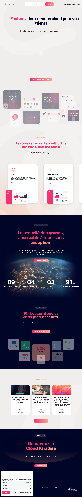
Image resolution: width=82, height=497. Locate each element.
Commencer (41, 465)
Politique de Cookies (72, 488)
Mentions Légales (71, 489)
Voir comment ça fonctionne (41, 79)
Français (76, 2)
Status (56, 487)
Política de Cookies (11, 494)
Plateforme (34, 4)
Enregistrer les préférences (25, 492)
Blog (65, 4)
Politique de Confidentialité (73, 487)
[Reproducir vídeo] (41, 53)
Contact (73, 4)
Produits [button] (28, 4)
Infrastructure (41, 4)
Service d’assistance (59, 485)
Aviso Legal (24, 494)
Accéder (78, 4)
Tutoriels (69, 4)
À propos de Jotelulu (41, 331)
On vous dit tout (41, 260)
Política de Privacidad (18, 494)
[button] (31, 473)
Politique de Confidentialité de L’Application (73, 485)
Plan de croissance (46, 487)
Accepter (6, 492)
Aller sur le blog (41, 421)
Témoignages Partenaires (33, 485)
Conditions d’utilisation (72, 490)
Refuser (15, 492)
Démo (49, 4)
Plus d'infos (13, 182)
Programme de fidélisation (47, 485)
